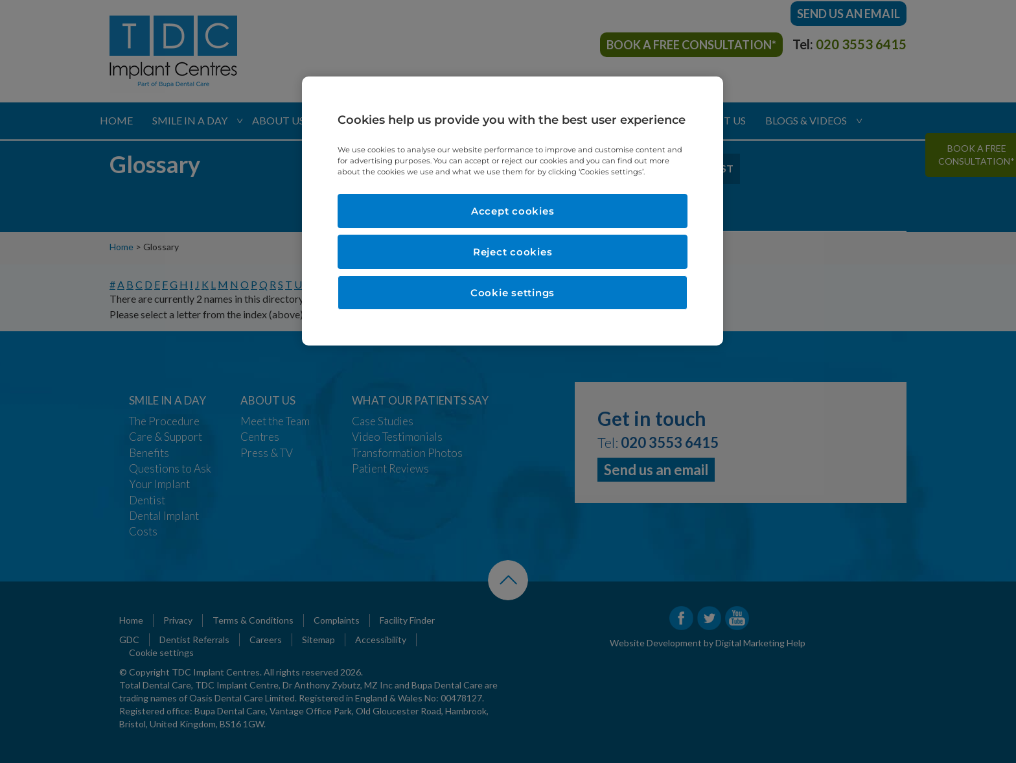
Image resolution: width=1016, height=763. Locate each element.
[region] (512, 211)
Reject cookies (513, 252)
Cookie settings (512, 293)
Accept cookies (513, 211)
